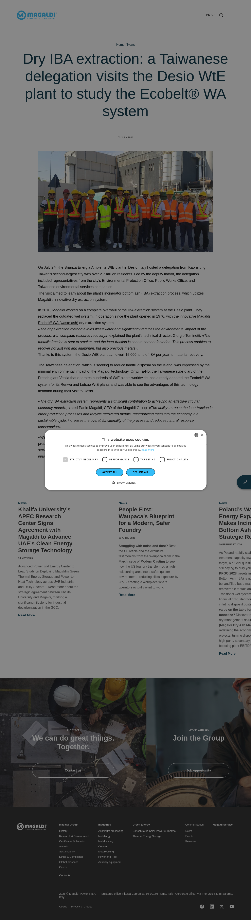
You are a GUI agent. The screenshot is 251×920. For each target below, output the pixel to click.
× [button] (201, 434)
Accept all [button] (109, 472)
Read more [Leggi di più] (147, 450)
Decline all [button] (140, 472)
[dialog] (126, 460)
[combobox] (196, 435)
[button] (125, 482)
